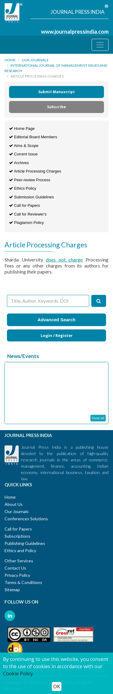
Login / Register (57, 335)
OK (56, 686)
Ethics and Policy (20, 550)
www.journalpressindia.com (74, 31)
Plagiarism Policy (26, 222)
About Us (14, 504)
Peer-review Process (29, 180)
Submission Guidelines (31, 197)
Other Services (19, 560)
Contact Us (15, 567)
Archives (19, 163)
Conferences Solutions (26, 518)
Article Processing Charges (35, 171)
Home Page (22, 128)
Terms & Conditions (23, 582)
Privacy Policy (17, 575)
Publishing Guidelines (25, 543)
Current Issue (23, 154)
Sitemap (12, 589)
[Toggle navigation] (100, 45)
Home (10, 60)
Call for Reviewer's (28, 214)
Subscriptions (17, 536)
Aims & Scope (24, 145)
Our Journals (35, 60)
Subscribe (56, 106)
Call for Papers (24, 205)
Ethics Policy (22, 188)
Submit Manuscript (56, 91)
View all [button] (98, 418)
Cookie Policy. (18, 673)
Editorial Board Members (33, 137)
